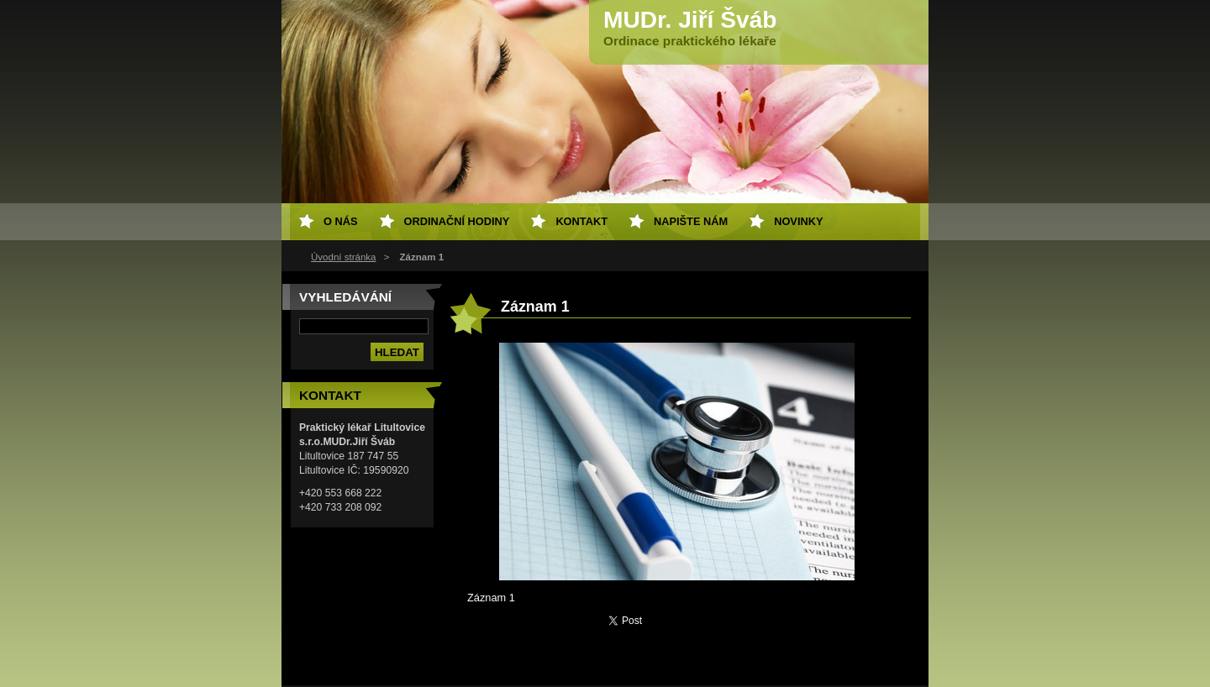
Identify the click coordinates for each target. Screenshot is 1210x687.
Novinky (798, 221)
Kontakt (581, 221)
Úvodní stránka (343, 257)
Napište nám (691, 221)
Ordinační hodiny (457, 221)
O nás (341, 221)
